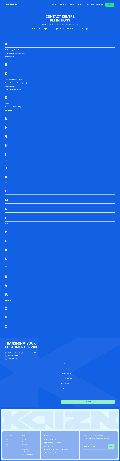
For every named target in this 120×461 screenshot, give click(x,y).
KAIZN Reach (9, 442)
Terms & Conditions (27, 454)
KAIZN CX (8, 439)
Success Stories (89, 4)
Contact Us (99, 4)
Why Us (72, 4)
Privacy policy (26, 451)
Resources (80, 4)
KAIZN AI (8, 444)
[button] (54, 4)
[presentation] (72, 395)
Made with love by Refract (51, 452)
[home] (11, 5)
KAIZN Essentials (10, 446)
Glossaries (25, 446)
